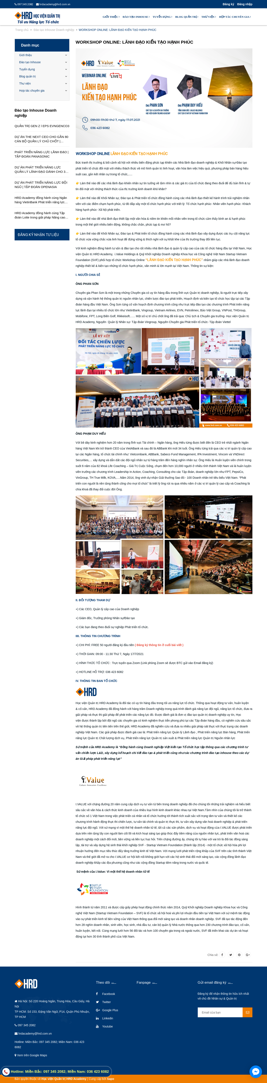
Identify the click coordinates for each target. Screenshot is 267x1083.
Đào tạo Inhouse (136, 16)
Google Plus (110, 1010)
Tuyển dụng (162, 16)
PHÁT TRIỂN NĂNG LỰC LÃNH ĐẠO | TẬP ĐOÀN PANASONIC (41, 154)
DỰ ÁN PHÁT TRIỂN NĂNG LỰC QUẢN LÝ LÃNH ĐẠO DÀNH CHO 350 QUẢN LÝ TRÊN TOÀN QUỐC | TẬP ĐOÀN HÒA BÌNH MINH (42, 169)
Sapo (110, 1078)
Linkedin (107, 1018)
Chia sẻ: (213, 955)
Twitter (106, 1002)
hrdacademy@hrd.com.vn (53, 4)
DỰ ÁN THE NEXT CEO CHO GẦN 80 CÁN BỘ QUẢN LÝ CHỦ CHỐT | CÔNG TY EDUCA (41, 139)
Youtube (107, 1026)
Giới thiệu (111, 16)
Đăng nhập (244, 4)
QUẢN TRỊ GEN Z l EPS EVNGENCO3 (42, 126)
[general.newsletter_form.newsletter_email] (225, 1012)
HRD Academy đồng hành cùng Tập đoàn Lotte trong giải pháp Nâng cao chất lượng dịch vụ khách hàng (40, 215)
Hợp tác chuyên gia (235, 16)
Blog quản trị (186, 16)
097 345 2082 (24, 4)
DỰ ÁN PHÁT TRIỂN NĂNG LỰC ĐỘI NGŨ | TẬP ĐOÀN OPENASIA (41, 185)
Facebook (108, 994)
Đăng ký (228, 4)
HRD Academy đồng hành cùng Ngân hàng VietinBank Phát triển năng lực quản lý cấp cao (41, 200)
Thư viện (208, 16)
